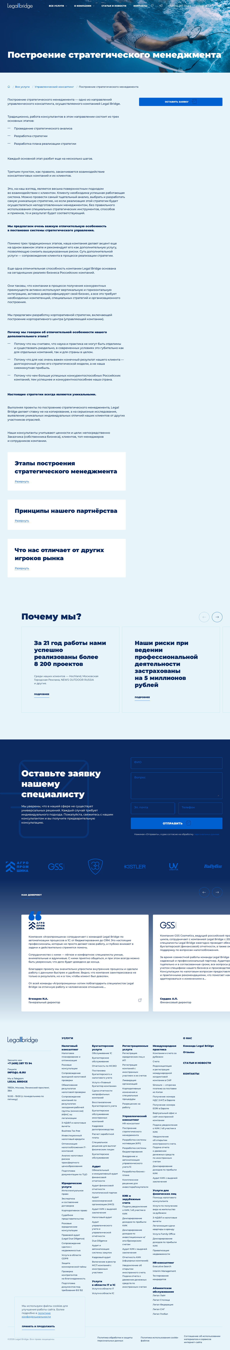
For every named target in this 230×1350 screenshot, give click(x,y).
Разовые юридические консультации (69, 1227)
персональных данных (206, 834)
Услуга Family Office (164, 1234)
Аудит (96, 1166)
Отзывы (188, 1052)
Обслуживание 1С (102, 1053)
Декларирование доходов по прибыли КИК (134, 1222)
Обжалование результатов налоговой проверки (74, 1088)
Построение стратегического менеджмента (132, 1132)
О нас (187, 1038)
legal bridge (17, 1081)
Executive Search (162, 1266)
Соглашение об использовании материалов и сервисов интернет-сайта (202, 1339)
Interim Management (164, 1271)
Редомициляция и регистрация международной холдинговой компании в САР (162, 1073)
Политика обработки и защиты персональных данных (115, 1339)
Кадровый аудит (101, 1257)
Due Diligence (99, 1240)
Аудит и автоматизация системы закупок (102, 1249)
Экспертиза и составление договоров (70, 1202)
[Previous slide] (204, 892)
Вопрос (140, 777)
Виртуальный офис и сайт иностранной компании (165, 1117)
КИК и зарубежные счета (131, 1199)
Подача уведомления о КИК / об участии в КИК (134, 1210)
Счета (156, 1061)
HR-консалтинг (131, 1123)
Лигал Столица (161, 1300)
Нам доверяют (31, 894)
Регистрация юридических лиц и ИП (133, 1057)
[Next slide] (217, 617)
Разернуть (22, 481)
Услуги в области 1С (103, 1293)
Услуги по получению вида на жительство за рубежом (165, 1209)
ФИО (138, 762)
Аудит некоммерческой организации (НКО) (103, 1201)
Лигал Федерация (163, 1304)
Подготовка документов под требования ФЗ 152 (72, 1287)
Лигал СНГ (159, 1309)
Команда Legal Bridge (198, 1046)
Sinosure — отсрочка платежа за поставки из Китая (164, 1088)
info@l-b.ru (203, 5)
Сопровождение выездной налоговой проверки (74, 1077)
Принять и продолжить (38, 1326)
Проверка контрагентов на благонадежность (73, 1275)
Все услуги (56, 5)
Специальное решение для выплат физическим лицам (104, 1146)
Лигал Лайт (159, 1295)
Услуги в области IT (103, 1288)
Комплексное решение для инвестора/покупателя (135, 1183)
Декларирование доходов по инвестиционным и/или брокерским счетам (133, 1237)
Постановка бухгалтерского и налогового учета (102, 1074)
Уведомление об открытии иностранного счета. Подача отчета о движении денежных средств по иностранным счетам (134, 1276)
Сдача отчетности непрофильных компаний (102, 1094)
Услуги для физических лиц (164, 1192)
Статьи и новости (114, 5)
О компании (82, 5)
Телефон (188, 807)
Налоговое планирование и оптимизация (71, 1057)
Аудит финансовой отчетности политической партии (104, 1189)
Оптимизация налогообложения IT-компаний (74, 1147)
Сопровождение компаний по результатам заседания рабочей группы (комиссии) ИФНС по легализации (73, 1107)
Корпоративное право (74, 1210)
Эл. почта (141, 807)
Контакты (140, 5)
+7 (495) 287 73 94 (179, 5)
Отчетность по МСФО (104, 1066)
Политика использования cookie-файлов (160, 1339)
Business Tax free (71, 1130)
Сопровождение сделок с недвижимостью (71, 1247)
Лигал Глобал (160, 1314)
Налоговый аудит (102, 1217)
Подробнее (41, 694)
